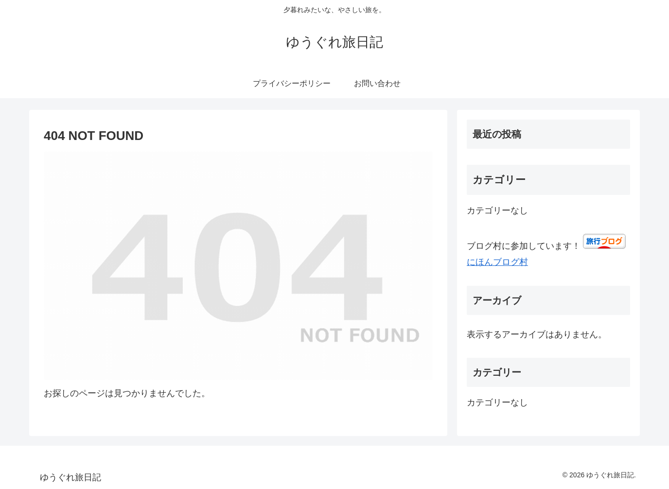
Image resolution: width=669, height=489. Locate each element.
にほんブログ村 (497, 262)
